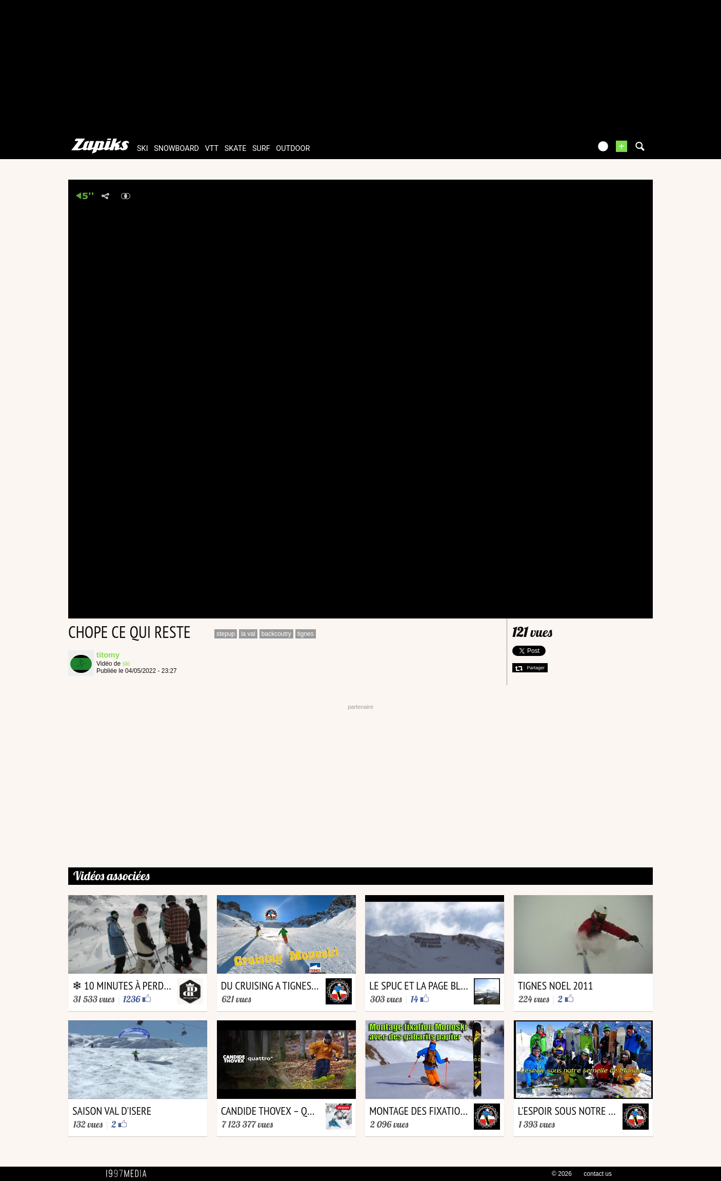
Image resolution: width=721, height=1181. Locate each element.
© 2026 (562, 1173)
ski (142, 148)
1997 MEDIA (129, 1174)
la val (248, 633)
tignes (305, 633)
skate (236, 148)
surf (261, 148)
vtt (211, 148)
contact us (598, 1173)
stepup (225, 633)
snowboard (176, 148)
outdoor (293, 148)
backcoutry (276, 633)
